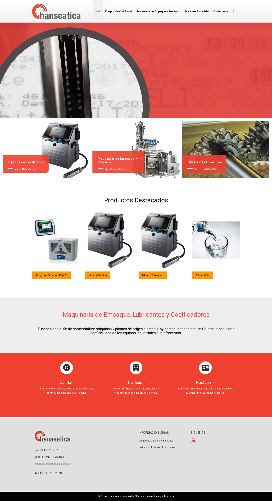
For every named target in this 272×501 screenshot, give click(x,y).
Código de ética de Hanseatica (156, 440)
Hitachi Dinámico (152, 275)
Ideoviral (169, 496)
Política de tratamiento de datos (157, 447)
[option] (56, 249)
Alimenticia (203, 275)
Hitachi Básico (98, 275)
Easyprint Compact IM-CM (51, 275)
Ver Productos (25, 168)
